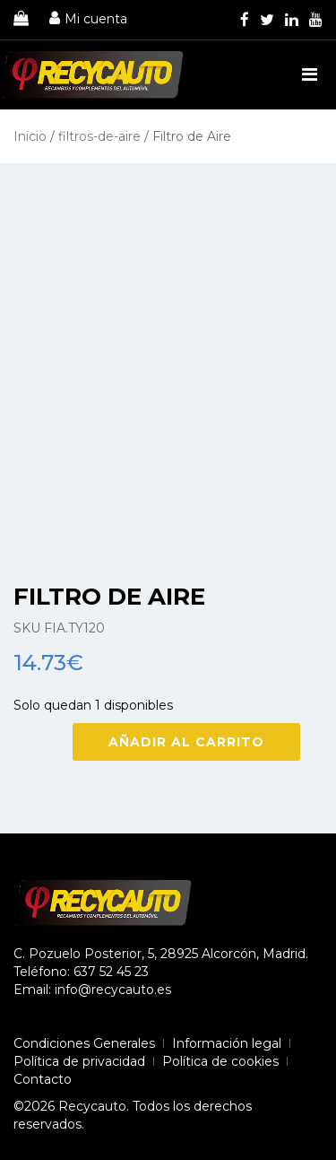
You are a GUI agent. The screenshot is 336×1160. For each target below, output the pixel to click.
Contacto (42, 1079)
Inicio (30, 136)
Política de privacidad (79, 1061)
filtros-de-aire (99, 136)
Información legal (226, 1043)
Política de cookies (220, 1061)
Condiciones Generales (84, 1043)
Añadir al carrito (186, 742)
